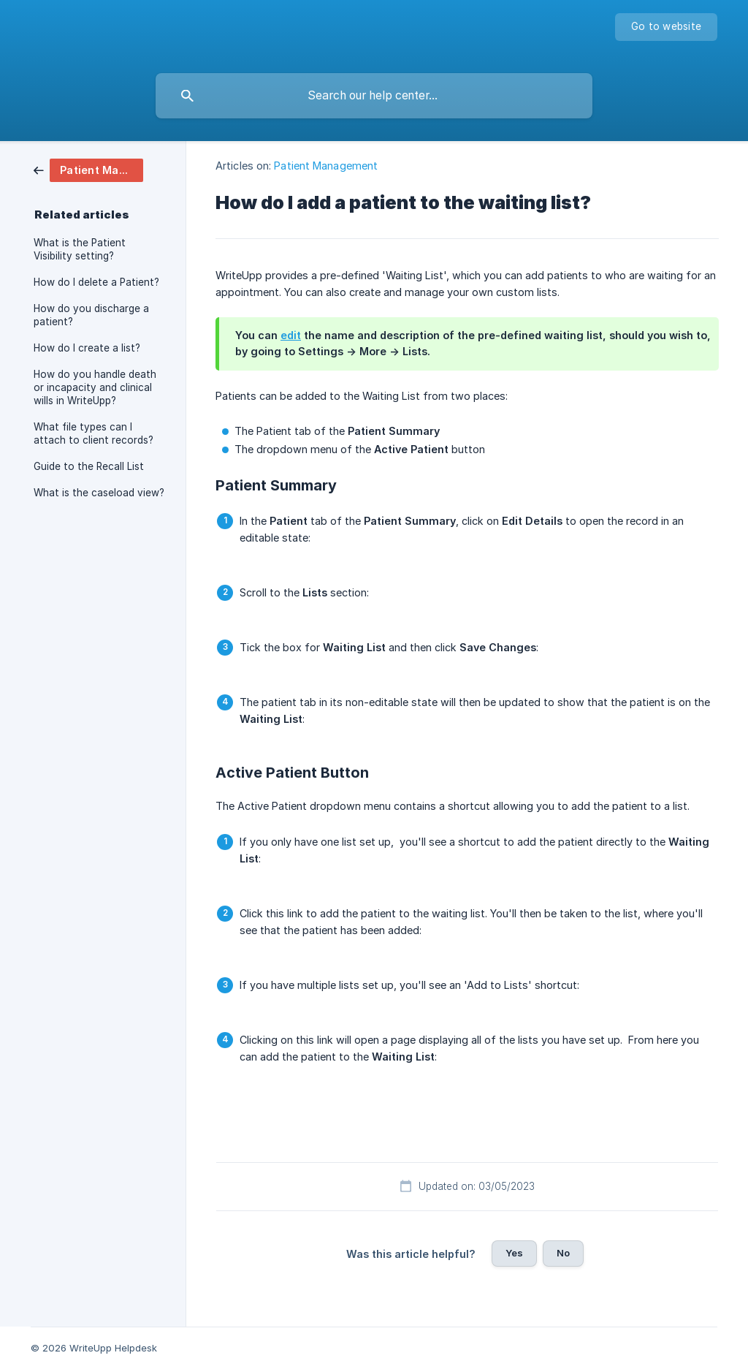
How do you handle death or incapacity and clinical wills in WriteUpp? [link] (95, 387)
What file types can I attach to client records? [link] (93, 433)
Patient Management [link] (326, 165)
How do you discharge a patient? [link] (91, 315)
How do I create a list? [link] (87, 348)
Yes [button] (514, 1253)
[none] (666, 27)
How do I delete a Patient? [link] (96, 282)
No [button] (563, 1253)
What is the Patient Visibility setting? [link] (80, 249)
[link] (88, 169)
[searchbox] (374, 95)
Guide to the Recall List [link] (89, 466)
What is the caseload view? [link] (99, 492)
